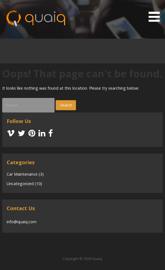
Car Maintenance (22, 174)
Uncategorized (20, 183)
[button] (156, 12)
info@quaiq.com (21, 221)
